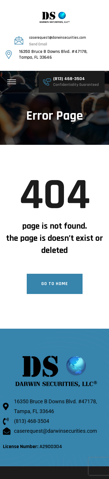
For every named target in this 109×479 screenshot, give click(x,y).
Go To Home (54, 284)
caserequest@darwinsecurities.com (57, 38)
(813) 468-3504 (69, 79)
